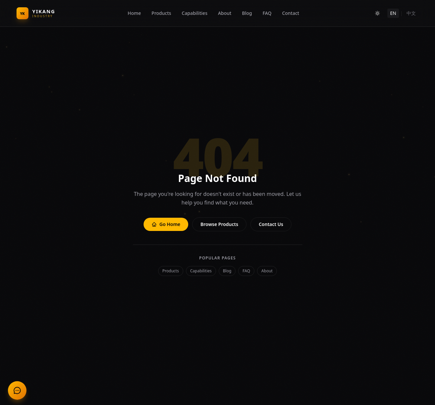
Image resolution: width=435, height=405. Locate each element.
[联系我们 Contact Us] (17, 390)
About (225, 13)
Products (161, 13)
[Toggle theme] (377, 13)
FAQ (267, 13)
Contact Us (271, 224)
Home (134, 13)
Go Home (166, 224)
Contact (290, 13)
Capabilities (194, 13)
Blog (247, 13)
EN (393, 13)
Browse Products (219, 224)
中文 (411, 13)
